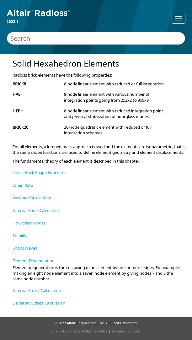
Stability (20, 235)
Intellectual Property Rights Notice (79, 331)
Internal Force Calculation (36, 210)
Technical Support (126, 331)
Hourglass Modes (29, 223)
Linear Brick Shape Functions (39, 172)
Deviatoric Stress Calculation (39, 303)
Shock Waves (25, 248)
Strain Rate (23, 185)
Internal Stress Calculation (37, 290)
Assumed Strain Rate (32, 198)
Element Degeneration (34, 260)
